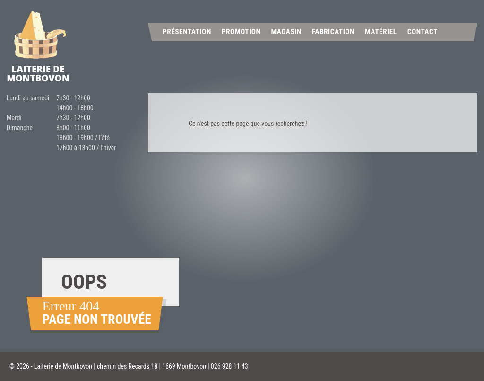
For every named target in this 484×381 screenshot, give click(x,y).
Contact (422, 31)
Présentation (187, 31)
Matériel (381, 31)
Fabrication (333, 31)
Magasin (286, 31)
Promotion (241, 31)
